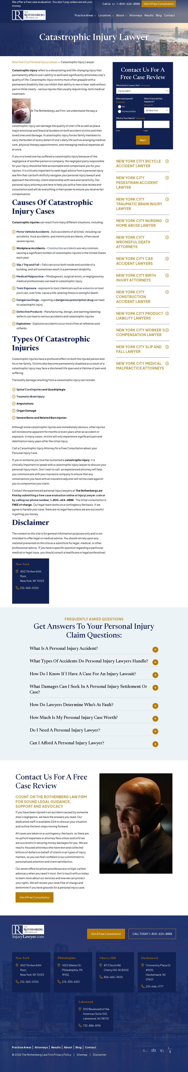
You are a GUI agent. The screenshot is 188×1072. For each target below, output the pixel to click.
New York (24, 564)
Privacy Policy (62, 1053)
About (120, 15)
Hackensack (151, 958)
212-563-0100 (29, 588)
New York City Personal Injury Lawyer (34, 62)
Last (146, 130)
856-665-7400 (113, 977)
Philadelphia (68, 958)
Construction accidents (61, 248)
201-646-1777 (154, 986)
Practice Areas (84, 15)
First (118, 130)
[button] (95, 15)
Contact (169, 15)
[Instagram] (145, 1049)
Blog (159, 15)
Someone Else (129, 111)
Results (149, 15)
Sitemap (82, 1053)
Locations (104, 15)
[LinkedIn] (162, 1049)
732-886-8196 (92, 1025)
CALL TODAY (152, 933)
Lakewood (87, 1002)
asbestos (88, 288)
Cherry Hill (109, 958)
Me (123, 106)
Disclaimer (99, 1053)
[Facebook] (154, 1049)
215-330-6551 (71, 981)
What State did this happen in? (153, 101)
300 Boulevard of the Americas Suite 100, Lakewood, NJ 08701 (96, 1013)
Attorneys (135, 15)
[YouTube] (170, 1050)
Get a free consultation (34, 897)
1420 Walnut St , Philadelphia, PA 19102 (72, 970)
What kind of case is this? (133, 85)
